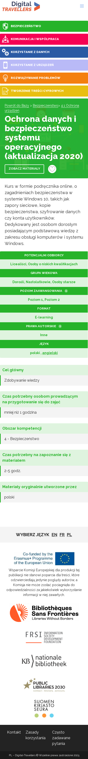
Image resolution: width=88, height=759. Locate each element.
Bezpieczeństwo (45, 105)
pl (69, 534)
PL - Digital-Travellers (21, 6)
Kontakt (14, 732)
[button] (82, 6)
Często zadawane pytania (61, 738)
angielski (50, 353)
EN (54, 534)
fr (62, 534)
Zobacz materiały (24, 168)
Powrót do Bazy (17, 105)
